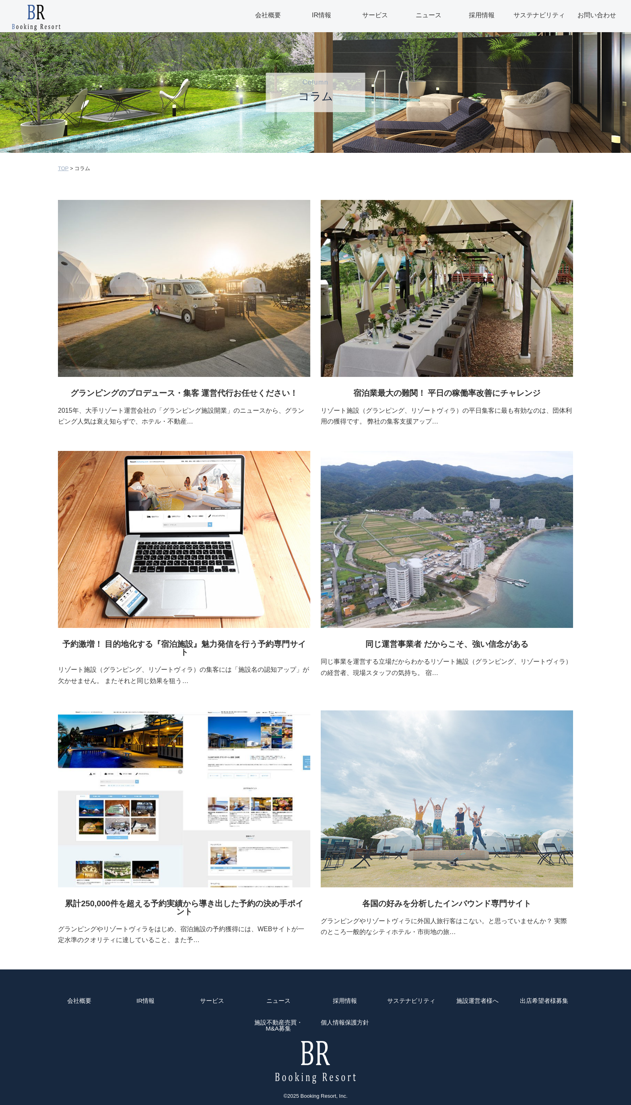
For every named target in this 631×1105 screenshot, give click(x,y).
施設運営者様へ (477, 1001)
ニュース (428, 15)
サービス (375, 15)
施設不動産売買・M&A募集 (278, 1025)
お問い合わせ (596, 15)
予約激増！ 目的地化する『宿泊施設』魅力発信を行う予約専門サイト (184, 648)
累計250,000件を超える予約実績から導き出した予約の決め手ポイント (184, 907)
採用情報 (482, 15)
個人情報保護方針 (345, 1022)
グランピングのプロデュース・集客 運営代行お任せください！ (184, 393)
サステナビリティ (539, 15)
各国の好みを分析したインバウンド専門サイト (446, 903)
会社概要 (268, 15)
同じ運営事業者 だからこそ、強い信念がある (447, 644)
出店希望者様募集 (544, 1001)
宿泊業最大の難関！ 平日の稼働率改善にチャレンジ (447, 393)
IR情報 (321, 15)
